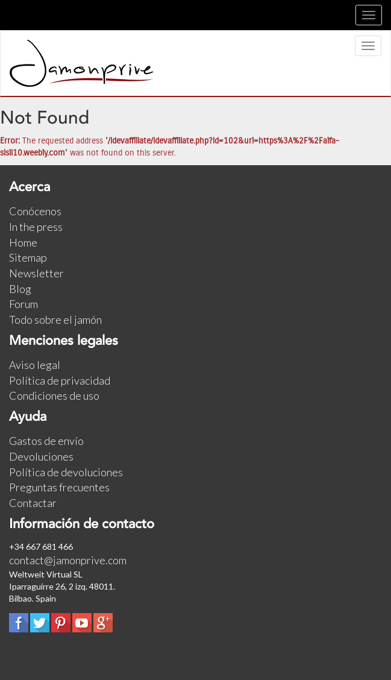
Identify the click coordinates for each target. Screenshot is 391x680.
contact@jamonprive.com (68, 560)
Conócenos (35, 211)
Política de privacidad (59, 380)
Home (23, 242)
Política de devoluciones (66, 472)
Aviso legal (34, 364)
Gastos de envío (46, 440)
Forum (23, 303)
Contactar (33, 502)
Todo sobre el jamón (55, 319)
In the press (36, 226)
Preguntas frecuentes (59, 487)
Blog (20, 288)
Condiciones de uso (54, 395)
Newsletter (36, 273)
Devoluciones (41, 456)
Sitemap (28, 257)
